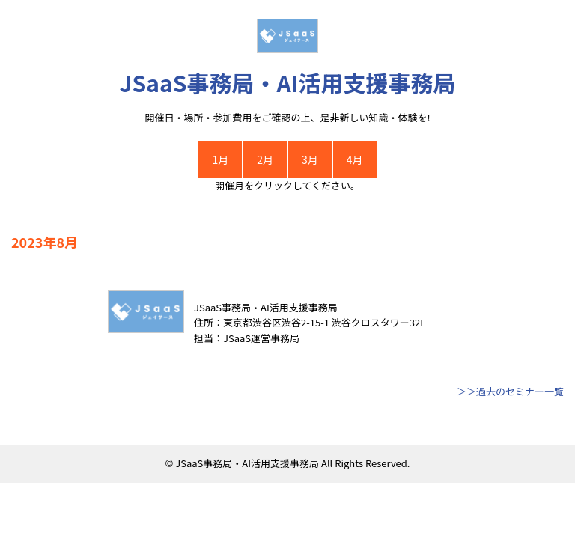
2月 (265, 159)
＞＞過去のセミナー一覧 (510, 391)
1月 (220, 159)
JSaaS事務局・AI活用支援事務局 (287, 82)
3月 (310, 159)
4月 (355, 159)
